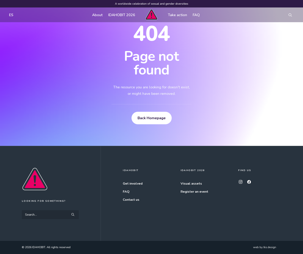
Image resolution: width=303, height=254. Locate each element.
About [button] (97, 15)
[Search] (50, 214)
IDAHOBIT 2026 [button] (121, 15)
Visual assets (191, 183)
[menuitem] (10, 14)
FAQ (196, 15)
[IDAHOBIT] (151, 14)
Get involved (133, 183)
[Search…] (50, 214)
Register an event (194, 191)
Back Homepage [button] (152, 118)
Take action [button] (177, 15)
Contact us (131, 200)
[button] (292, 14)
